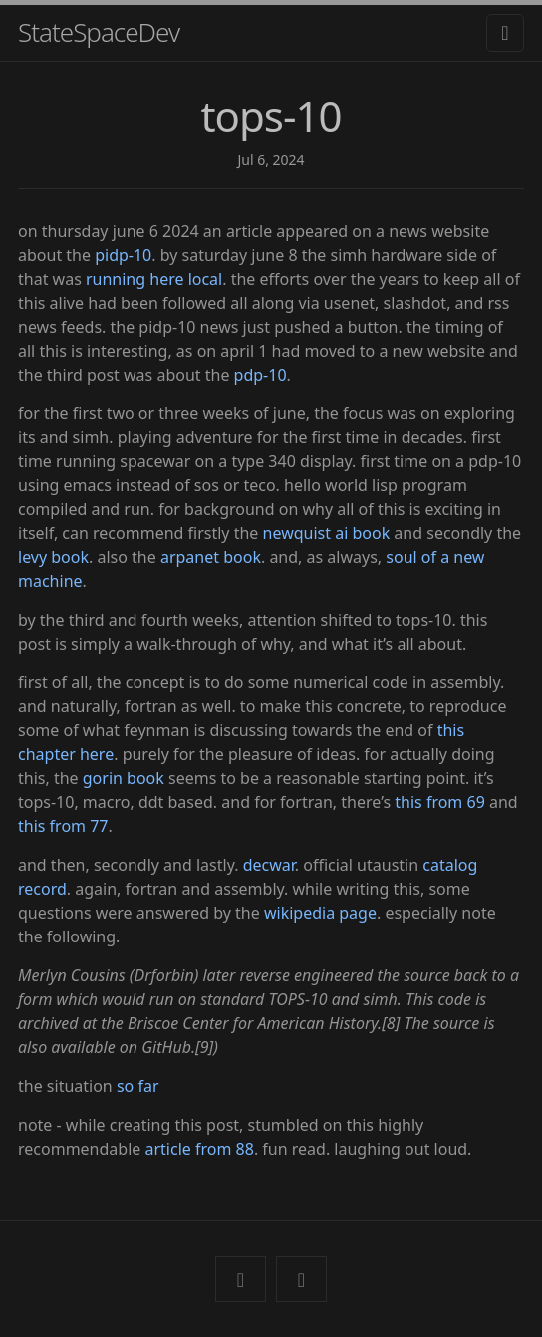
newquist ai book (327, 533)
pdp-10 (260, 375)
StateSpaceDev (98, 32)
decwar (269, 865)
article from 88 (198, 1149)
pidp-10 (123, 255)
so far (138, 1086)
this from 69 (440, 802)
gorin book (123, 778)
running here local (154, 279)
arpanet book (210, 557)
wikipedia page (320, 913)
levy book (53, 557)
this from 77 (63, 826)
